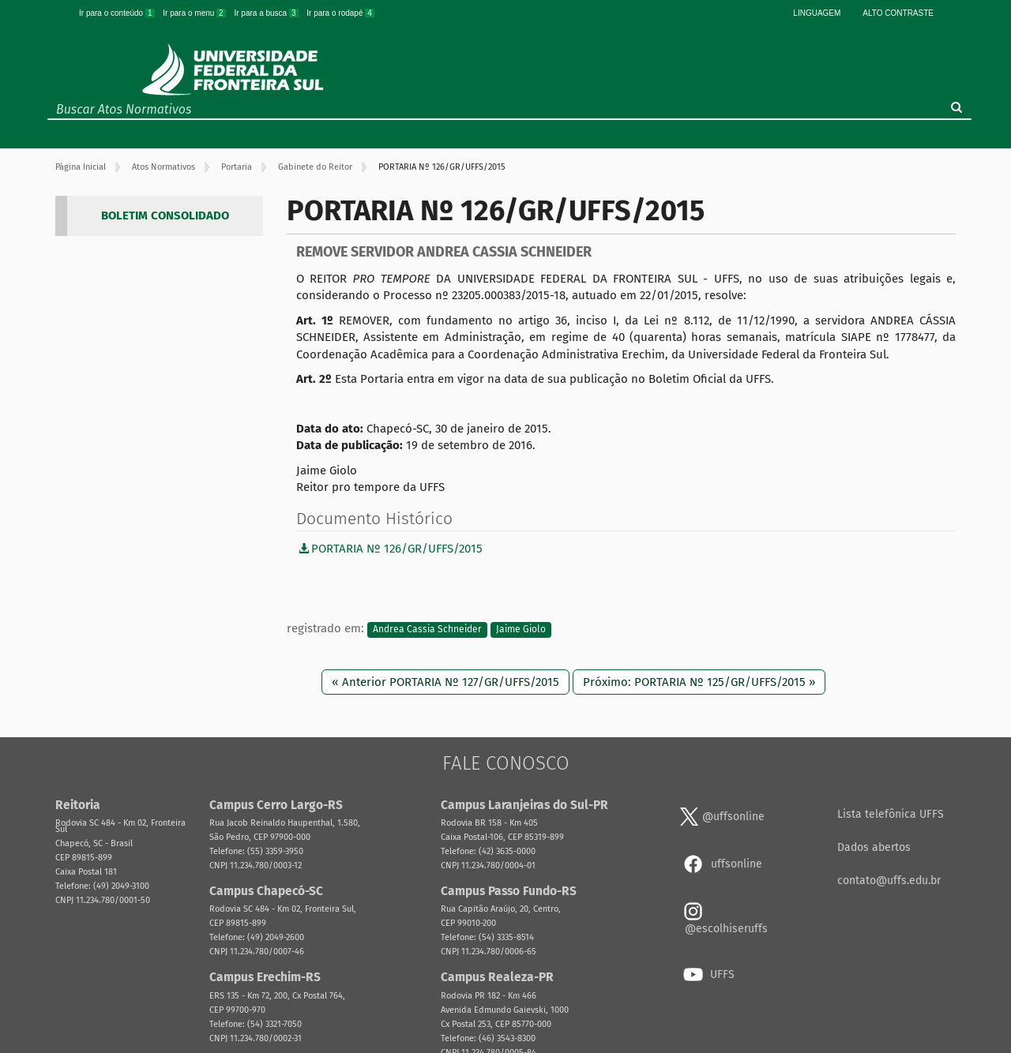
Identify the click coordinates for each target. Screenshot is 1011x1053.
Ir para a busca (267, 13)
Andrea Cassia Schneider (427, 629)
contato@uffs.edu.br (889, 880)
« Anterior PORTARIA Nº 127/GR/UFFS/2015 (445, 682)
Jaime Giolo (521, 629)
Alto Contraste (898, 13)
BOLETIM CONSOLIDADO (165, 215)
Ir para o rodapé (340, 13)
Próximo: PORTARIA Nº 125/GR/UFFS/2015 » (699, 682)
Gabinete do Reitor (315, 167)
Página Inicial (80, 167)
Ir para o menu (195, 13)
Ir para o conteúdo (117, 13)
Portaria (236, 167)
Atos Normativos (163, 167)
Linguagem (816, 13)
